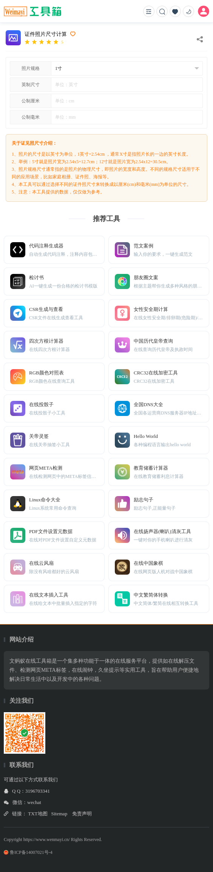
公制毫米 (31, 117)
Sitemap (59, 813)
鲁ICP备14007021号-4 (28, 852)
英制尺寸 (31, 84)
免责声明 (82, 813)
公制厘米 (31, 101)
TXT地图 (37, 813)
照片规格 (31, 68)
